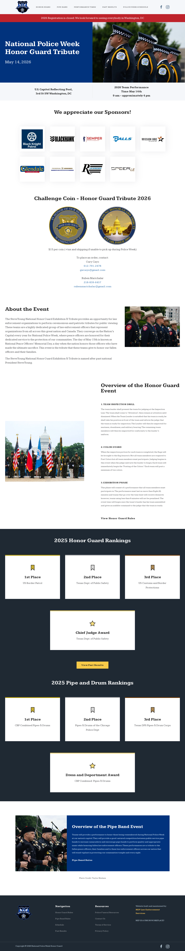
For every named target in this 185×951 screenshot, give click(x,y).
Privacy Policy (102, 931)
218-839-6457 (92, 282)
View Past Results (92, 665)
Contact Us (100, 918)
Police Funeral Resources (107, 912)
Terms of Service (103, 925)
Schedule (59, 925)
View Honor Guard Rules (118, 518)
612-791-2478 (92, 265)
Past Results (109, 7)
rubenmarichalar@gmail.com (92, 286)
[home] (24, 7)
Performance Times (85, 7)
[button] (43, 7)
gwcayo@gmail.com (92, 270)
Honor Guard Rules (64, 912)
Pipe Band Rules (82, 860)
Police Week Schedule (135, 7)
